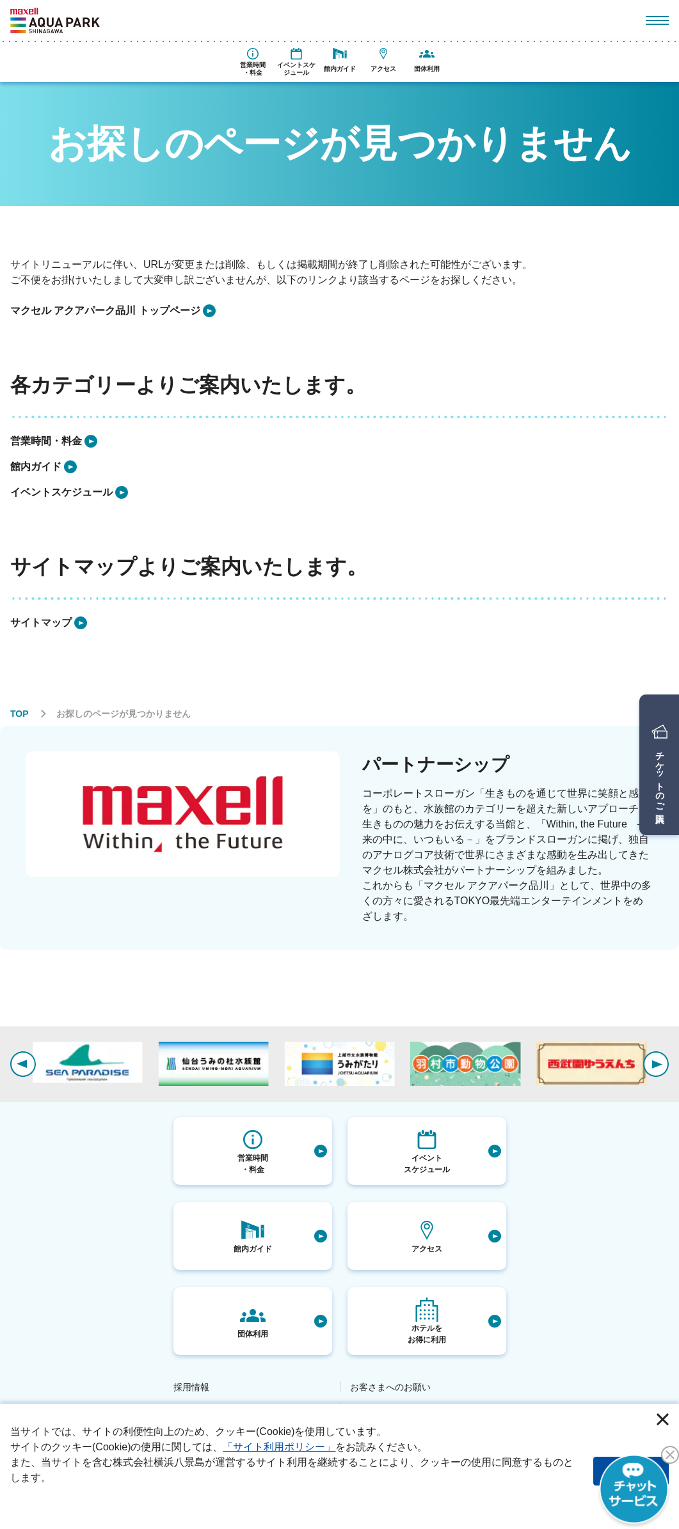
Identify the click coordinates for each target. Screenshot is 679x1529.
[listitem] (113, 310)
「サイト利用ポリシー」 (279, 1446)
